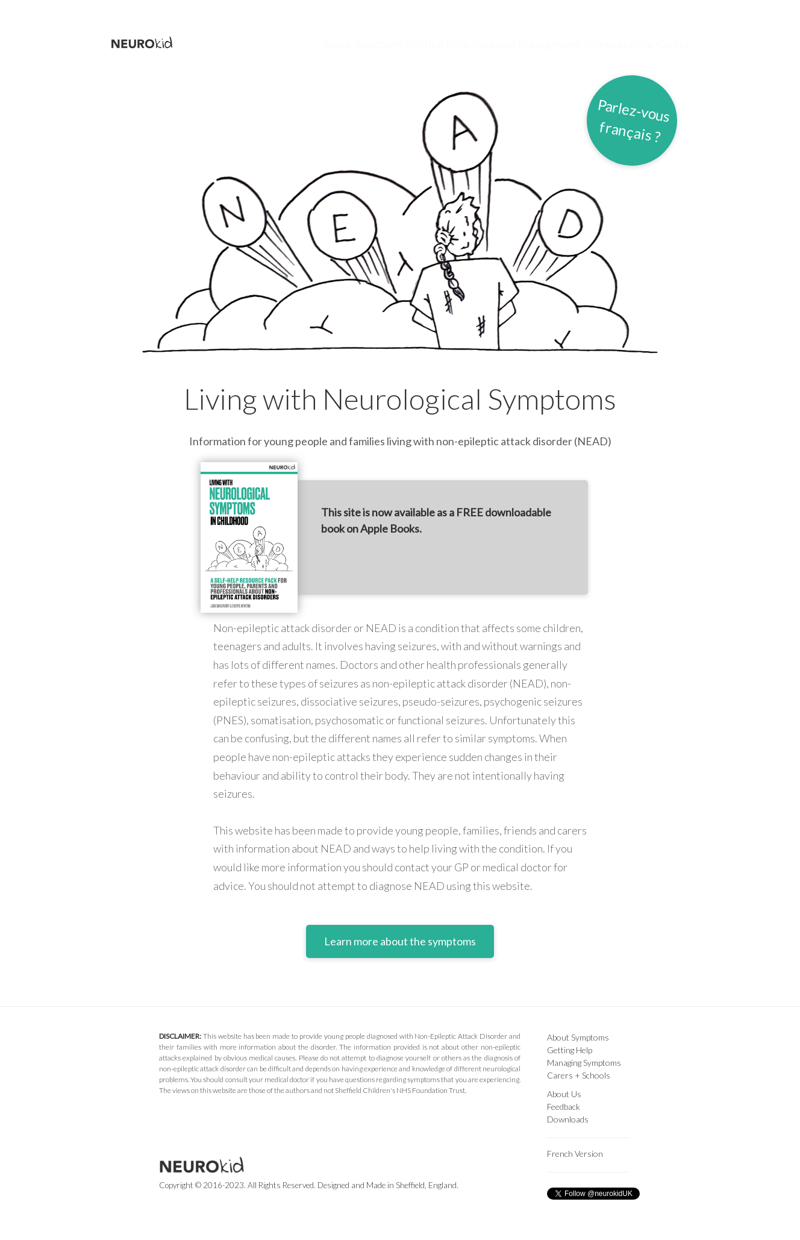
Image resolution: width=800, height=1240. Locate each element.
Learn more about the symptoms (400, 941)
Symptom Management (519, 43)
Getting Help (415, 43)
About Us (564, 1094)
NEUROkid (153, 43)
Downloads (568, 1119)
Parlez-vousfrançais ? (633, 120)
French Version (575, 1153)
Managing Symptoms (584, 1062)
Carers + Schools (578, 1075)
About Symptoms (324, 43)
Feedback (563, 1106)
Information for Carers (643, 43)
